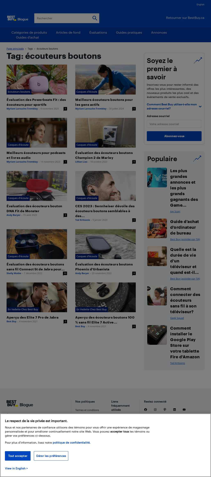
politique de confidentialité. (71, 442)
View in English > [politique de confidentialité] (16, 468)
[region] (105, 445)
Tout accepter (17, 456)
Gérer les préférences (51, 456)
